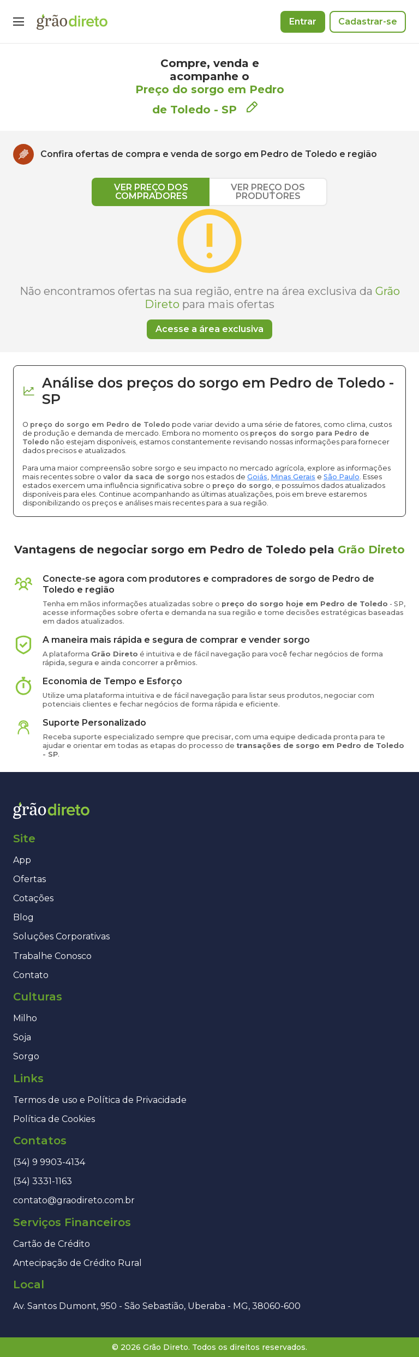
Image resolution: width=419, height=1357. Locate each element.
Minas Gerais (293, 477)
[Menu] (18, 22)
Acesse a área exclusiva (209, 329)
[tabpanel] (209, 272)
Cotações (33, 898)
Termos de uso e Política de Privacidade (100, 1100)
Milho (25, 1018)
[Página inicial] (72, 22)
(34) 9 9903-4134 (49, 1162)
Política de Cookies (54, 1119)
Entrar (302, 21)
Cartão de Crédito (51, 1244)
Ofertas (29, 879)
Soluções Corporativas (61, 936)
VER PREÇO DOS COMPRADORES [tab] (151, 191)
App (22, 860)
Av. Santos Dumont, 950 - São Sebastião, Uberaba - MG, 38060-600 (157, 1306)
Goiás (257, 477)
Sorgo (26, 1056)
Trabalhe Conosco (52, 956)
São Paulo (342, 477)
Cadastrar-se (367, 21)
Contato (31, 975)
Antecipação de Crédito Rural (77, 1263)
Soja (22, 1037)
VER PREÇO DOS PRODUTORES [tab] (268, 191)
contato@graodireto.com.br (74, 1200)
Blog (23, 917)
